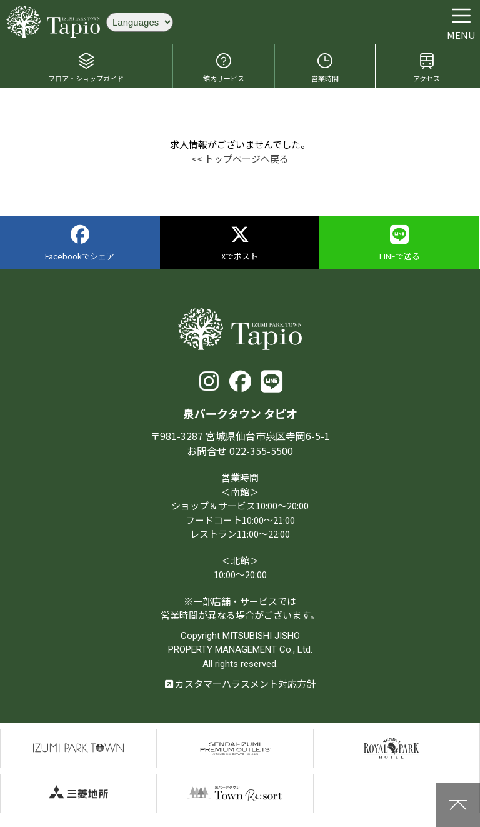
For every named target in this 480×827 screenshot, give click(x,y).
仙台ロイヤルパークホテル (391, 748)
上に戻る (458, 805)
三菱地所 (78, 793)
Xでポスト (239, 243)
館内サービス (223, 67)
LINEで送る (399, 243)
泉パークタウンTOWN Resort (234, 793)
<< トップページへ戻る (240, 158)
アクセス (426, 67)
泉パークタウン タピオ (53, 22)
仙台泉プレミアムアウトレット (234, 748)
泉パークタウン (78, 748)
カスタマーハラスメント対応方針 (240, 683)
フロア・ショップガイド (86, 67)
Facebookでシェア (79, 243)
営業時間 (325, 67)
